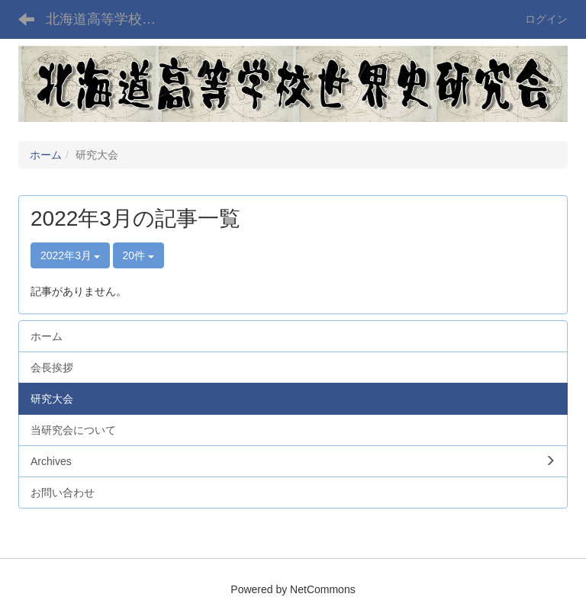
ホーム (46, 155)
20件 (138, 255)
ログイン (546, 19)
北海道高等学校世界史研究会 (110, 19)
